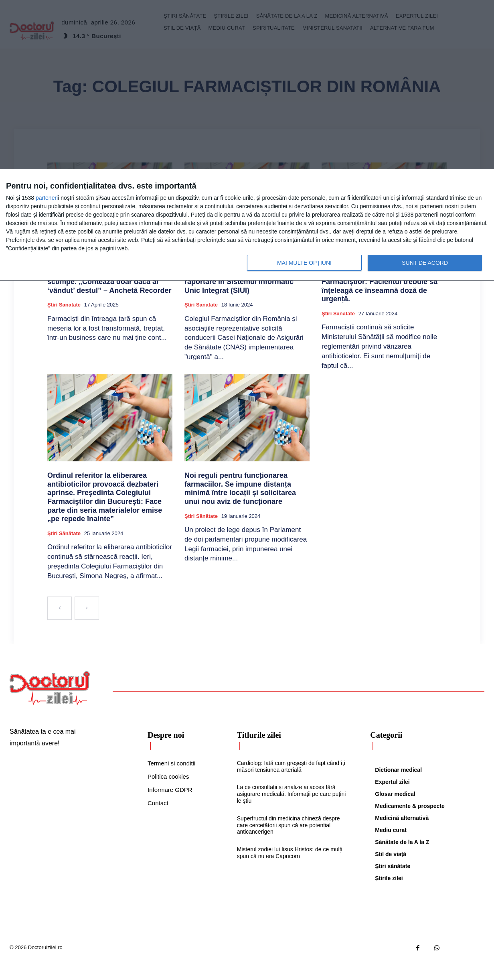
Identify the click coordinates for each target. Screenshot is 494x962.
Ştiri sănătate (64, 305)
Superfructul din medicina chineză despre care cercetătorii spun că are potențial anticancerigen (288, 825)
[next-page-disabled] (87, 608)
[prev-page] (59, 608)
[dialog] (247, 225)
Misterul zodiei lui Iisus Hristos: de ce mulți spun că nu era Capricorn (289, 852)
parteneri (47, 198)
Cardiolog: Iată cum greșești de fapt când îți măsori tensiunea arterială (291, 766)
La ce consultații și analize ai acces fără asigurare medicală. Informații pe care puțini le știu (291, 794)
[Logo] (50, 688)
